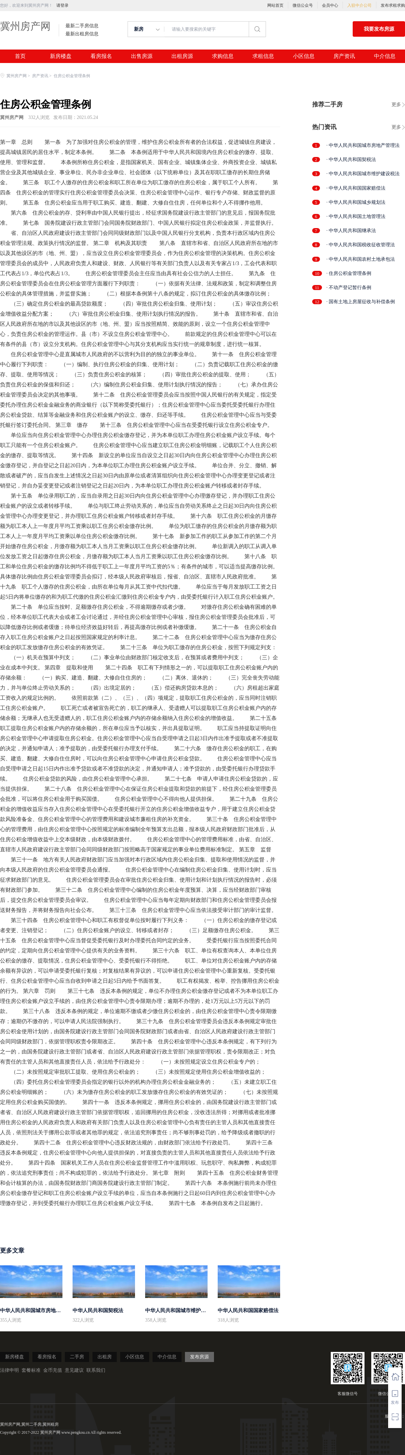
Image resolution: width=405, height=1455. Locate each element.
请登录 (62, 5)
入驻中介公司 (359, 5)
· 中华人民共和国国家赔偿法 (355, 188)
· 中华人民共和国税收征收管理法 (360, 244)
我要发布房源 (379, 29)
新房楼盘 (60, 56)
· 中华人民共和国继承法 (351, 230)
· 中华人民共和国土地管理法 (355, 216)
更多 (396, 104)
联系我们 (95, 1370)
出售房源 (142, 56)
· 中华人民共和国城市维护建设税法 (363, 173)
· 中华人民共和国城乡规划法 (355, 202)
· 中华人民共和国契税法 (351, 159)
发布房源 (199, 1356)
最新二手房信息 (82, 26)
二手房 (77, 1356)
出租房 (105, 1356)
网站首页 (275, 5)
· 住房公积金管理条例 (348, 273)
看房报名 (101, 56)
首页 (20, 56)
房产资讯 (344, 56)
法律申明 (9, 1370)
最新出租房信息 (82, 34)
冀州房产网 (25, 26)
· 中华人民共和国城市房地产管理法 (363, 145)
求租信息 (263, 56)
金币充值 (52, 1370)
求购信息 (222, 56)
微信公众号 (303, 5)
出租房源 (182, 56)
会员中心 (330, 5)
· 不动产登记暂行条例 (348, 287)
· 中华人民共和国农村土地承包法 (360, 259)
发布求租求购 (393, 5)
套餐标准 (31, 1370)
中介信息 (384, 56)
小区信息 (304, 56)
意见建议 (74, 1370)
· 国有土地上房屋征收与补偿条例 (360, 301)
